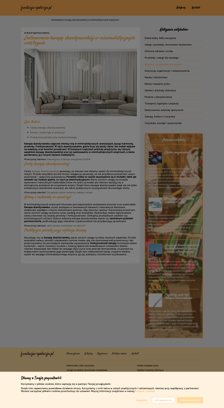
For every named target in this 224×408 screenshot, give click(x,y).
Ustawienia (141, 400)
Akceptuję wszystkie (190, 400)
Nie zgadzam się (163, 400)
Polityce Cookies (144, 391)
